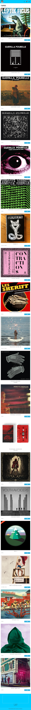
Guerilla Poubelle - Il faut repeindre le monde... (15, 209)
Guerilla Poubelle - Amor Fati (15, 141)
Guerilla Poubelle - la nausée (15, 106)
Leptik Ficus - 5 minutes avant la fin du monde (15, 38)
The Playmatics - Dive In (15, 619)
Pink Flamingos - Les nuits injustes (15, 414)
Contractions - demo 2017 (16, 278)
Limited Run (20, 708)
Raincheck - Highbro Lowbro (15, 688)
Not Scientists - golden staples (15, 381)
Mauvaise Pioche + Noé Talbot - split (15, 346)
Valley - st (15, 551)
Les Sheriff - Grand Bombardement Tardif (15, 312)
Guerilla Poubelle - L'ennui (15, 72)
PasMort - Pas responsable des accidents (15, 585)
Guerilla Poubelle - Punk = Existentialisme (15, 175)
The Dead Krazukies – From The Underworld (15, 482)
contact (15, 705)
